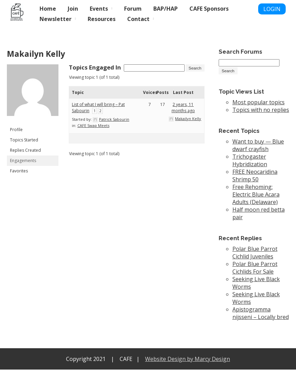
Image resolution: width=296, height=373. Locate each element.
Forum (133, 8)
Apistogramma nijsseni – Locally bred (260, 316)
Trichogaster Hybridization (249, 163)
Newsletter (56, 19)
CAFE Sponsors (209, 8)
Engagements (23, 160)
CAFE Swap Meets (93, 131)
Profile (16, 129)
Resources (102, 19)
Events (99, 8)
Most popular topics (258, 105)
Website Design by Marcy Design (187, 362)
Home (48, 8)
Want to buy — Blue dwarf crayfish (258, 148)
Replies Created (25, 150)
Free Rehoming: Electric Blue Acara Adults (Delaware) (255, 197)
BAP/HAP (165, 8)
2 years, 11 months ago (183, 114)
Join (73, 8)
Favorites (19, 171)
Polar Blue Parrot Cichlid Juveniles (254, 256)
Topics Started (24, 140)
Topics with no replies (260, 113)
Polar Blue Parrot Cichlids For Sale (254, 271)
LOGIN (272, 9)
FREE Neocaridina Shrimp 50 (254, 178)
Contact (138, 19)
